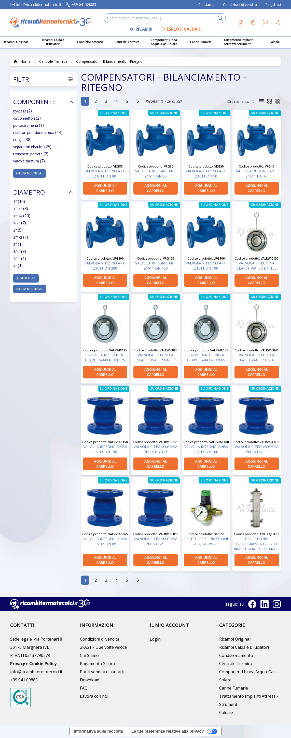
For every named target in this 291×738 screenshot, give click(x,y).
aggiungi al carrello (105, 188)
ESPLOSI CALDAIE (184, 29)
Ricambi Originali (235, 639)
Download (89, 680)
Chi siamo (206, 4)
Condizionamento (236, 655)
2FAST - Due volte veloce (103, 647)
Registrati (273, 4)
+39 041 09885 (80, 4)
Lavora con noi (94, 696)
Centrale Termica (235, 663)
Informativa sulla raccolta (98, 731)
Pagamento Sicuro (97, 663)
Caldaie (226, 712)
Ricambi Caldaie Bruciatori (244, 647)
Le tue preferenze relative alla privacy (167, 731)
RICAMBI (144, 29)
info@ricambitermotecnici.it (35, 4)
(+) (26, 278)
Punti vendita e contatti (102, 672)
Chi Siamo (89, 655)
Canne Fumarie (233, 688)
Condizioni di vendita (240, 4)
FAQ (84, 688)
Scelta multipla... (30, 173)
